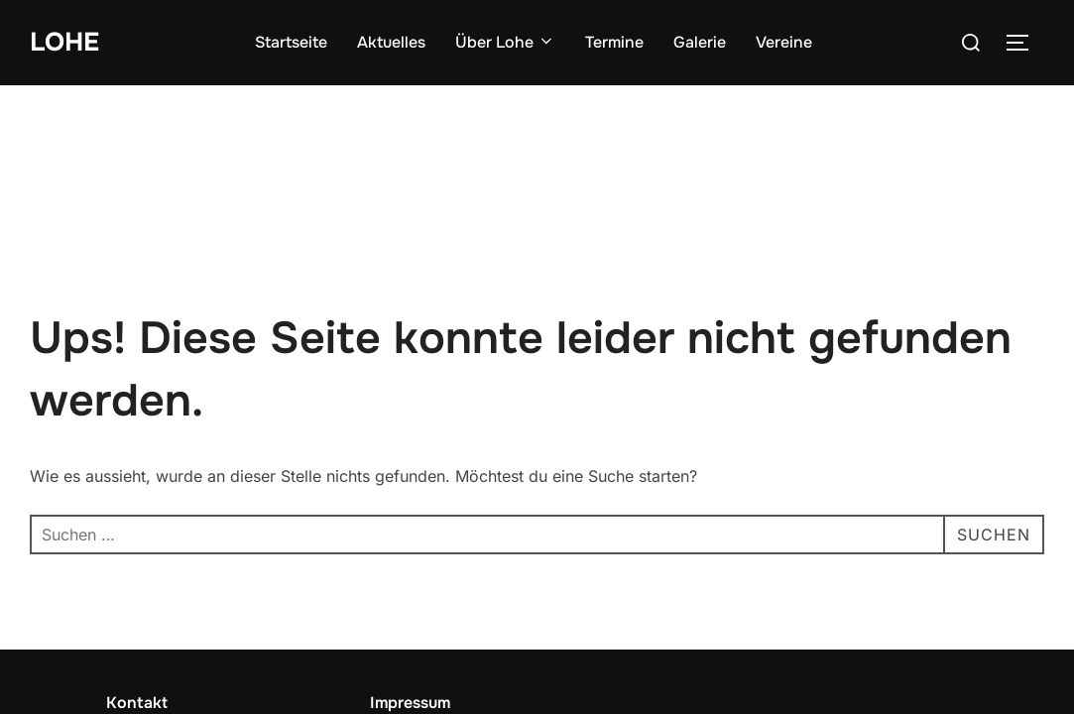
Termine (614, 42)
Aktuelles (391, 42)
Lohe (64, 42)
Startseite (291, 42)
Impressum (410, 617)
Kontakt (137, 617)
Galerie (699, 42)
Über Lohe (505, 42)
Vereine (784, 42)
